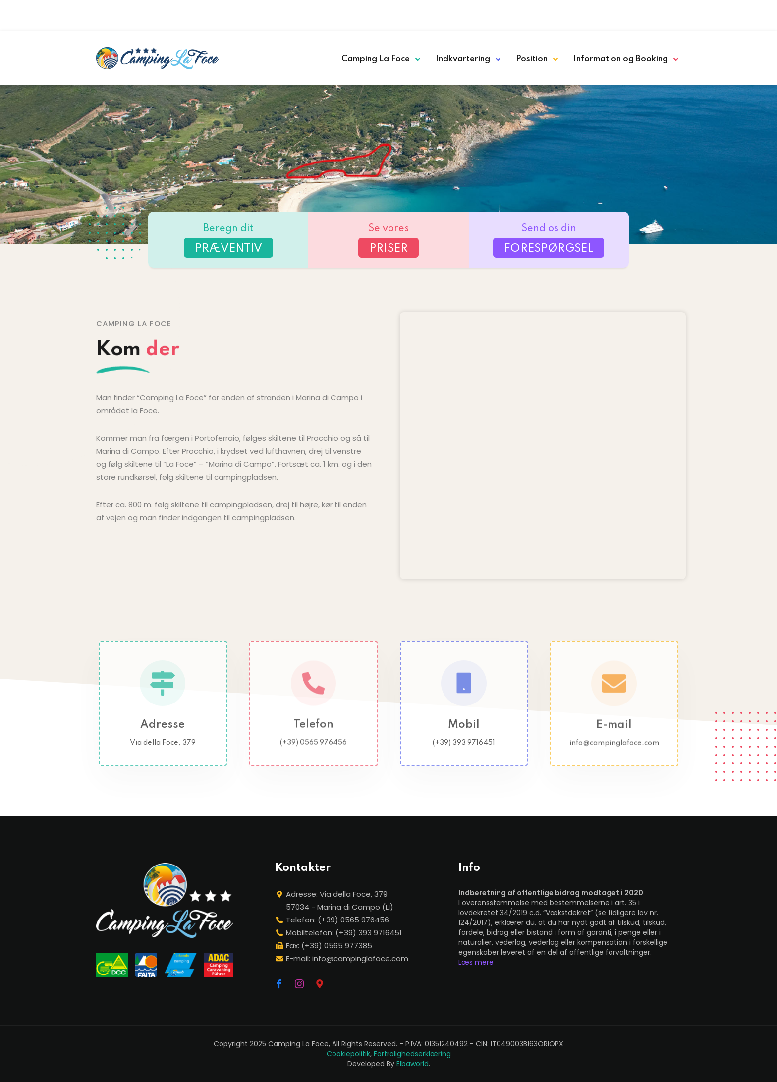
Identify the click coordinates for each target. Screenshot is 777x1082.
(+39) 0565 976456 (313, 750)
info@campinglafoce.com (614, 751)
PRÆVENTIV (228, 248)
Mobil (464, 732)
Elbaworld (412, 1064)
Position (532, 59)
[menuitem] (604, 12)
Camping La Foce (375, 59)
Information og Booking (620, 59)
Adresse (162, 732)
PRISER (388, 248)
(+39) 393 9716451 (464, 750)
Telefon (313, 732)
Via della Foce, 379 (163, 750)
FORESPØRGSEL (548, 248)
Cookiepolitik (348, 1054)
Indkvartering (463, 59)
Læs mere (476, 962)
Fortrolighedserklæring (412, 1054)
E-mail (614, 733)
